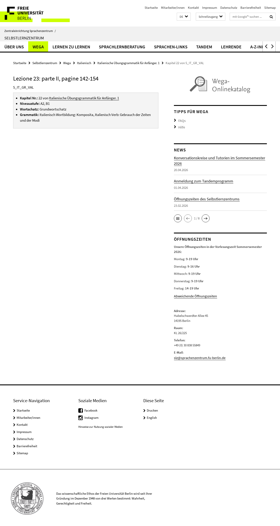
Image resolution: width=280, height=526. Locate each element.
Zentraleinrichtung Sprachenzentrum (30, 30)
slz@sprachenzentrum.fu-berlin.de (197, 356)
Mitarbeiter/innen (173, 7)
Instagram (91, 416)
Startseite (151, 7)
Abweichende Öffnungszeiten (193, 295)
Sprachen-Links (170, 46)
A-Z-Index (259, 46)
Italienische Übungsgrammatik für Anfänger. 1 (128, 63)
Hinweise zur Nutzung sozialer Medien (100, 425)
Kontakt (193, 7)
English (152, 416)
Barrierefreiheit (250, 7)
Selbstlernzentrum (24, 37)
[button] (184, 17)
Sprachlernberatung (122, 46)
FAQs (181, 120)
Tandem (204, 46)
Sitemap (270, 7)
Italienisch (84, 63)
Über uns (14, 46)
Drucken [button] (152, 409)
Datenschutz (228, 7)
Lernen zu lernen (71, 46)
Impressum (209, 7)
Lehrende (231, 46)
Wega (38, 46)
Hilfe (181, 126)
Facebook (90, 409)
